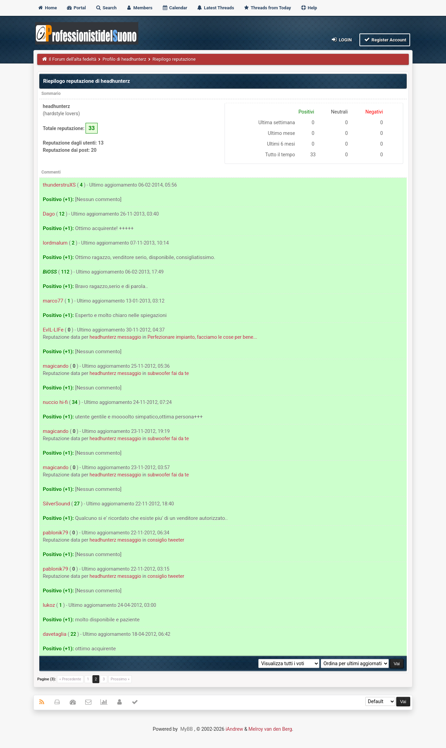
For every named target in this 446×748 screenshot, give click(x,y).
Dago (49, 214)
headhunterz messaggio (115, 337)
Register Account (384, 39)
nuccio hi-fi (55, 402)
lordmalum (55, 243)
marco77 (53, 301)
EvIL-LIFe (53, 330)
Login (341, 39)
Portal (76, 7)
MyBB (186, 729)
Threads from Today (267, 7)
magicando (56, 366)
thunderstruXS (59, 185)
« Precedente (70, 679)
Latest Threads (215, 7)
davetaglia (55, 634)
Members (139, 7)
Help (308, 7)
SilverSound (56, 504)
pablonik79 (55, 533)
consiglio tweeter (165, 540)
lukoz (49, 605)
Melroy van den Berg (270, 729)
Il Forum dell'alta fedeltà (72, 59)
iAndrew (234, 729)
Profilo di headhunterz (124, 59)
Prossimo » (120, 679)
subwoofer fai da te (168, 373)
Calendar (174, 7)
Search (106, 7)
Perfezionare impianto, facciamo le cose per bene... (202, 337)
